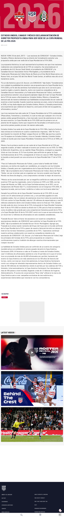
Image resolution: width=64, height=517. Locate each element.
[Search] (21, 515)
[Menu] (60, 514)
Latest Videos (8, 333)
